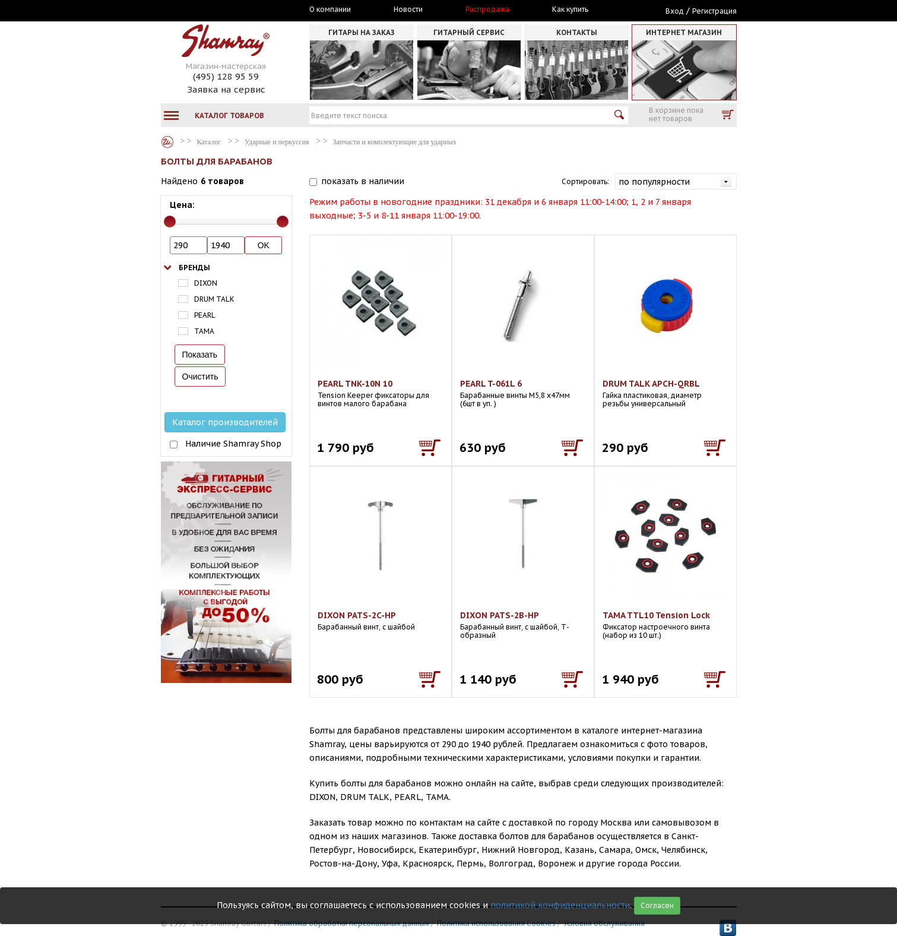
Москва (215, 10)
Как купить (570, 9)
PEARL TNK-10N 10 (355, 383)
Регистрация (714, 11)
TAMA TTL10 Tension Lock (656, 615)
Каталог (167, 142)
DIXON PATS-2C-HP (357, 615)
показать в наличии (362, 181)
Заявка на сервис (226, 89)
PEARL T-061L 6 (491, 383)
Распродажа (487, 9)
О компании (330, 9)
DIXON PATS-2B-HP (499, 615)
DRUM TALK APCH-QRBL (651, 383)
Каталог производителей (225, 422)
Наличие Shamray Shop (233, 443)
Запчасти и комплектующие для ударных (395, 142)
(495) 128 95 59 (226, 76)
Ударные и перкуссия (277, 142)
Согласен (657, 905)
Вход (674, 11)
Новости (408, 9)
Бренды (194, 267)
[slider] (170, 221)
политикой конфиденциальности (560, 905)
